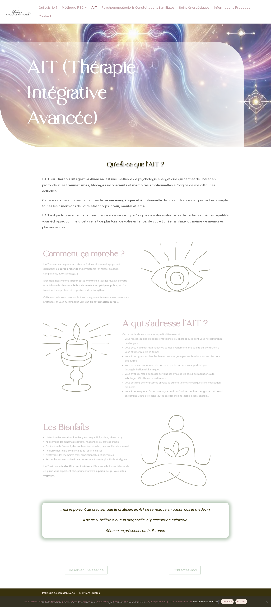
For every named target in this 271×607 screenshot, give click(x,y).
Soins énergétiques (194, 7)
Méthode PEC (73, 7)
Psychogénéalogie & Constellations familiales (138, 7)
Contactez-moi (184, 570)
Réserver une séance (86, 570)
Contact (45, 16)
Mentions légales (89, 593)
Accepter (227, 601)
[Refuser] (266, 601)
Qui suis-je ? (48, 7)
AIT (94, 7)
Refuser (241, 601)
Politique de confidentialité (58, 593)
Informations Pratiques (232, 7)
